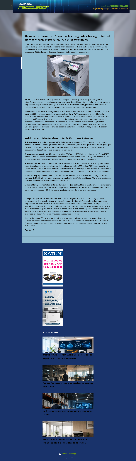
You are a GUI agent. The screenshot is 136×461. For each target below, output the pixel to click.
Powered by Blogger (68, 454)
